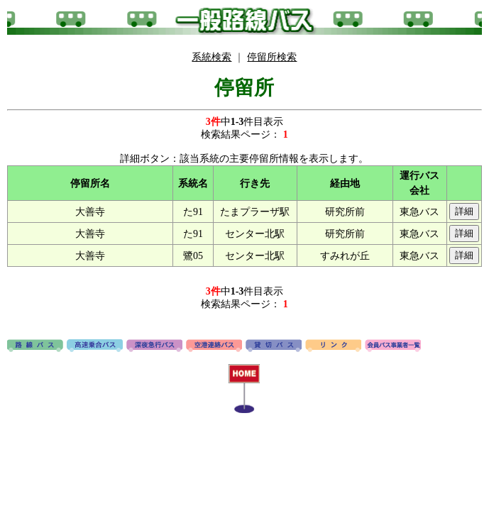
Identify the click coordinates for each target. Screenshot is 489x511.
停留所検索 (272, 57)
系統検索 (211, 57)
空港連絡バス (214, 346)
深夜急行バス (154, 346)
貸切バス (274, 346)
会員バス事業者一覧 (393, 346)
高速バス (95, 346)
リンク (333, 346)
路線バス (35, 346)
